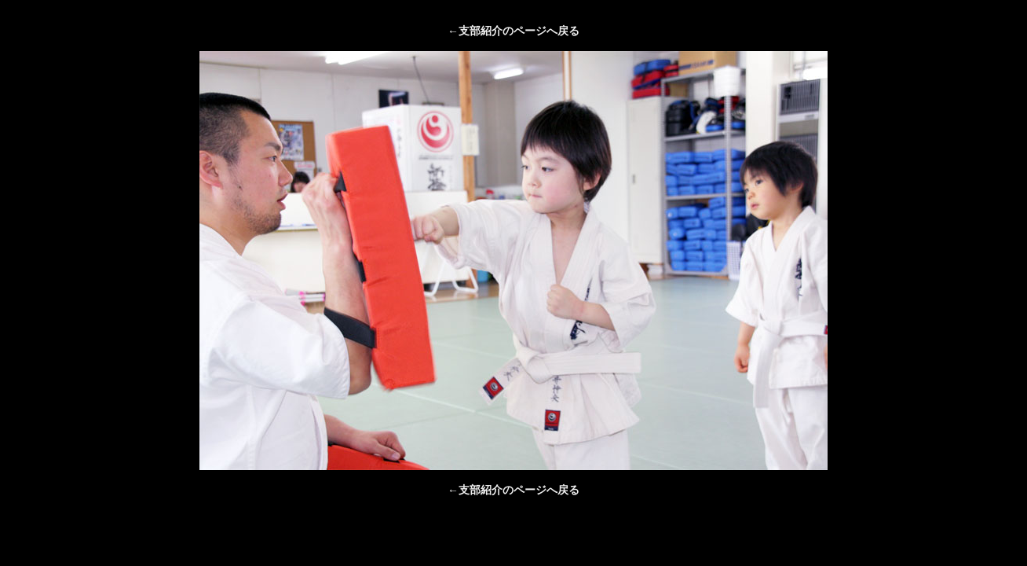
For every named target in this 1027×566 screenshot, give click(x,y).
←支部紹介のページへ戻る (513, 31)
